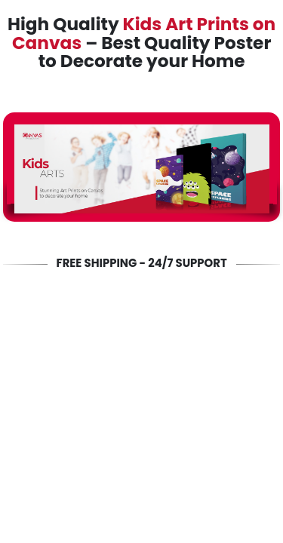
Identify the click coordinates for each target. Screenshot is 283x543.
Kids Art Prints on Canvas (143, 33)
